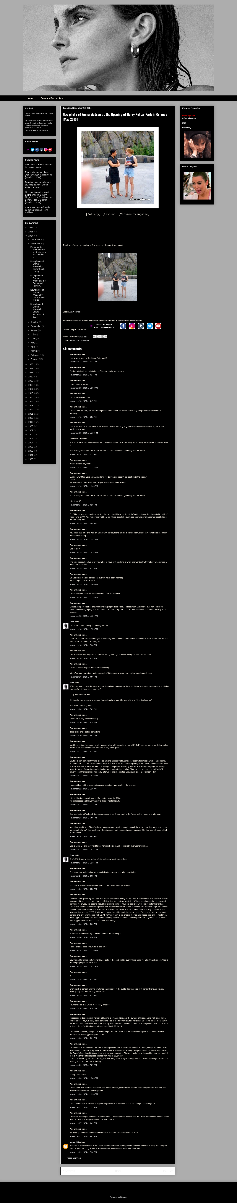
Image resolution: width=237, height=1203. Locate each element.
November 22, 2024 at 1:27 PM (83, 805)
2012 (31, 409)
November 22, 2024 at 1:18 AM (83, 789)
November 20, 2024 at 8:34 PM (83, 722)
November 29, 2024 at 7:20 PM (83, 1152)
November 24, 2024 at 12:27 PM (84, 850)
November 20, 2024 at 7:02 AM (83, 709)
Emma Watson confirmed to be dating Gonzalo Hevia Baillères (38, 210)
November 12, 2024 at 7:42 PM (83, 362)
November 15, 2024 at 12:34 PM (84, 552)
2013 (31, 405)
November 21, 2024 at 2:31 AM (83, 751)
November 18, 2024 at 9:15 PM (83, 658)
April (33, 347)
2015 (31, 397)
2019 (31, 381)
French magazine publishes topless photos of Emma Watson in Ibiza (38, 184)
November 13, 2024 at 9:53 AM (83, 417)
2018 (31, 385)
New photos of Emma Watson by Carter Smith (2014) (37, 266)
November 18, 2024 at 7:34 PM (83, 645)
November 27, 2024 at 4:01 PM (83, 1136)
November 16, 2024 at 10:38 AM (84, 597)
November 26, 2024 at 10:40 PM (84, 1078)
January (35, 359)
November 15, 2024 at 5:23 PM (83, 568)
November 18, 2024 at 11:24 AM (84, 616)
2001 (31, 455)
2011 (31, 414)
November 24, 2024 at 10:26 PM (84, 950)
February (35, 355)
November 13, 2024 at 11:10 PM (84, 433)
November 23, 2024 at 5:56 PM (83, 818)
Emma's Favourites (52, 98)
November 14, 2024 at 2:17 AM (83, 454)
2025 (31, 231)
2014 (31, 401)
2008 (31, 426)
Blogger (123, 1197)
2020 (31, 376)
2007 (31, 430)
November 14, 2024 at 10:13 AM (84, 467)
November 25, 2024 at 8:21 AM (83, 995)
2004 (31, 442)
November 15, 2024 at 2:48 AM (83, 523)
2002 (31, 451)
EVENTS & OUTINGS (79, 340)
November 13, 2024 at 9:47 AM (83, 401)
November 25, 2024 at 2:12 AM (83, 979)
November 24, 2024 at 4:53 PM (83, 889)
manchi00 (74, 1142)
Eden (72, 622)
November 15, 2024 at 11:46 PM (84, 584)
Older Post (167, 1171)
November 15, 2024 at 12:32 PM (84, 539)
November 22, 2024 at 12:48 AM (84, 776)
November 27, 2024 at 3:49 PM (83, 1123)
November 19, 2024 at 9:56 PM (83, 677)
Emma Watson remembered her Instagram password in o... (38, 252)
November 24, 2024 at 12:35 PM (84, 863)
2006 (31, 434)
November (36, 243)
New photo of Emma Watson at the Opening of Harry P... (38, 280)
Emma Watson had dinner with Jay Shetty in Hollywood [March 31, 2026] (38, 175)
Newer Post (69, 1171)
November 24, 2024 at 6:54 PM (83, 937)
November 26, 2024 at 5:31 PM (83, 1038)
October (35, 322)
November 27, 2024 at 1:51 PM (83, 1107)
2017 (31, 389)
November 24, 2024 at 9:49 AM (83, 836)
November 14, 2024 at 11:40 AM (84, 486)
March (34, 351)
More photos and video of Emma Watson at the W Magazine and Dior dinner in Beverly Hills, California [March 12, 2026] (38, 197)
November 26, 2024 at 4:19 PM (83, 1008)
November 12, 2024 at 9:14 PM (83, 375)
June (33, 338)
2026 (31, 227)
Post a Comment (74, 1158)
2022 (31, 368)
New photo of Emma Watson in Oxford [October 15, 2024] (37, 310)
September (36, 326)
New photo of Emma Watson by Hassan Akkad (38, 165)
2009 (31, 422)
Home (29, 98)
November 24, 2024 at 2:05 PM (83, 876)
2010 (31, 418)
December (36, 239)
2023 (31, 364)
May (33, 342)
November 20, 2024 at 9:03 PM (83, 735)
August (34, 330)
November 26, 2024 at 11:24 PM (84, 1094)
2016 (31, 393)
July (33, 334)
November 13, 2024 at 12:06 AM (84, 388)
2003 (31, 447)
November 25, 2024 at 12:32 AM (84, 966)
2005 (31, 438)
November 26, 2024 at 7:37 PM (83, 1065)
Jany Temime (75, 312)
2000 (31, 459)
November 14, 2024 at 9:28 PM (83, 505)
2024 (31, 236)
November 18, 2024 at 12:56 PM (84, 629)
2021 (31, 372)
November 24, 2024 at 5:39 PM (83, 924)
